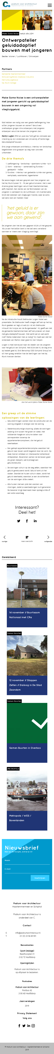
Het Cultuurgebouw (10, 80)
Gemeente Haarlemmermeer (13, 74)
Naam (7, 860)
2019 (27, 1006)
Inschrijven (40, 878)
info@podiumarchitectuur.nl (27, 933)
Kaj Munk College (9, 83)
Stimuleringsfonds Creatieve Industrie (18, 77)
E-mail (7, 869)
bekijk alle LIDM (27, 34)
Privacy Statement (27, 1013)
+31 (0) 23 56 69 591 (27, 936)
